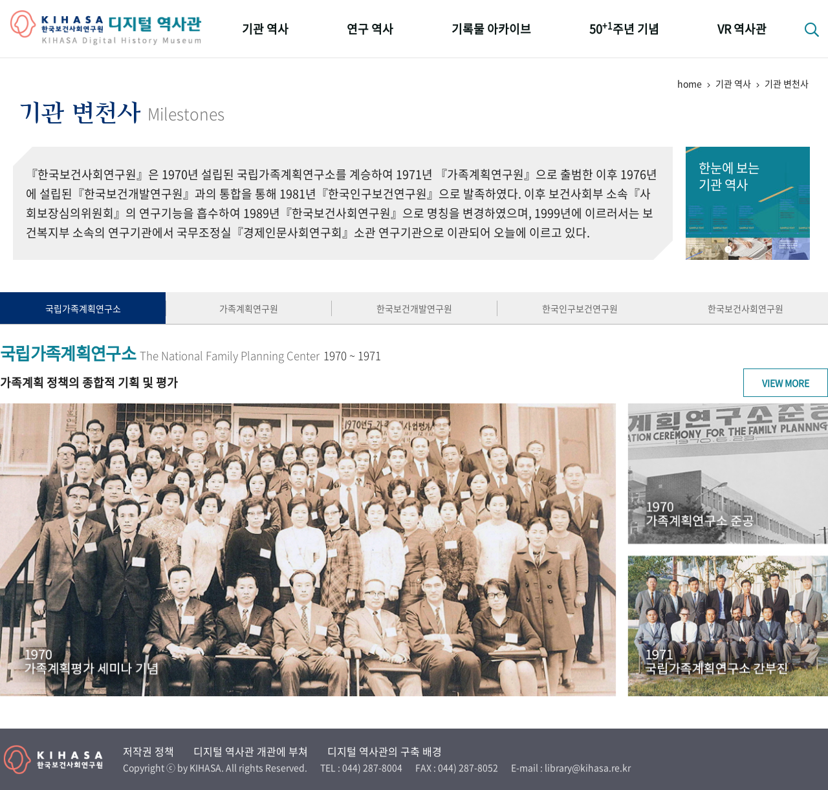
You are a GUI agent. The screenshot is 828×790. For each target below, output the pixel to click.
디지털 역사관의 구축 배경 (384, 751)
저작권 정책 (148, 751)
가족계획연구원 (248, 308)
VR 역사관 (742, 28)
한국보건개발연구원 (414, 308)
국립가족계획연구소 (83, 308)
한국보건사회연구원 (745, 308)
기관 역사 (265, 28)
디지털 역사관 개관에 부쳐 (250, 751)
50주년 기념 (624, 28)
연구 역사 (370, 28)
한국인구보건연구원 (580, 308)
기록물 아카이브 (491, 28)
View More (785, 382)
